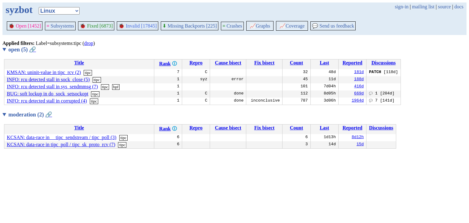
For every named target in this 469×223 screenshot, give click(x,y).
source (444, 6)
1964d (358, 101)
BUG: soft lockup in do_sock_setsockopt (47, 93)
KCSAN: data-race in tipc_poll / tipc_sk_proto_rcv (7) (61, 144)
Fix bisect (264, 62)
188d (359, 79)
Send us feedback (333, 25)
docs (458, 6)
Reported (352, 62)
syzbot (19, 9)
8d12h (358, 137)
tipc (88, 72)
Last (324, 62)
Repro (195, 62)
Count (296, 62)
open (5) (22, 49)
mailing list (423, 6)
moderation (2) (30, 115)
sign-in (401, 6)
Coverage (292, 25)
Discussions (383, 62)
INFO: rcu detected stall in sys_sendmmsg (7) (52, 86)
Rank (165, 63)
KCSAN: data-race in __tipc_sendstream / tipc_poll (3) (61, 137)
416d (359, 87)
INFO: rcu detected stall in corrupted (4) (47, 100)
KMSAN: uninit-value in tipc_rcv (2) (44, 72)
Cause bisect (228, 62)
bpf (115, 87)
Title (79, 62)
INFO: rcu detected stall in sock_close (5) (48, 79)
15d (360, 144)
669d (359, 94)
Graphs (260, 25)
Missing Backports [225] (189, 25)
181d (359, 72)
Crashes (232, 25)
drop (88, 43)
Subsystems (60, 25)
